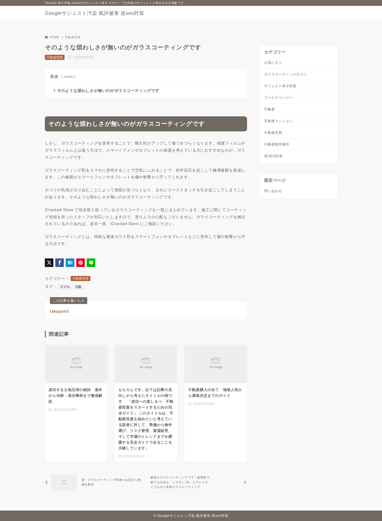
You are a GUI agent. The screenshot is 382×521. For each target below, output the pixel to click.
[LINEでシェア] (91, 263)
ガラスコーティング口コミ (285, 74)
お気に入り (273, 62)
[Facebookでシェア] (59, 263)
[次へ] (197, 482)
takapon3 (59, 312)
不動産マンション (278, 121)
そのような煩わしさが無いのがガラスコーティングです (108, 91)
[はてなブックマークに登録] (70, 263)
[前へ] (94, 482)
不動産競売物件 (276, 144)
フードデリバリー (278, 98)
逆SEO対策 (273, 156)
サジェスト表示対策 (280, 86)
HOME (52, 37)
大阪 (78, 287)
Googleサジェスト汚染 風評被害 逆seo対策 (94, 13)
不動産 (269, 109)
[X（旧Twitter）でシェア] (49, 263)
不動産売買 (72, 37)
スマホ (65, 287)
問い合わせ (273, 191)
